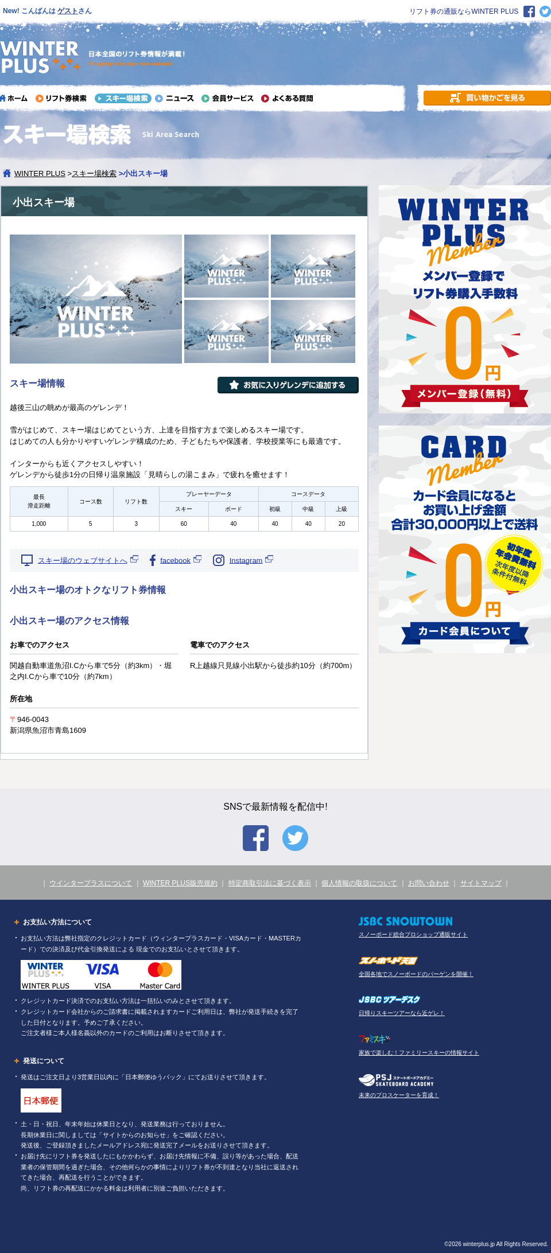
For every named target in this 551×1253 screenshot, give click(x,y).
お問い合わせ (428, 883)
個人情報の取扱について (359, 883)
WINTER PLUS (39, 173)
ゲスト (67, 11)
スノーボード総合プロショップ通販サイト (413, 934)
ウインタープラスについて (90, 883)
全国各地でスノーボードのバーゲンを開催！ (416, 974)
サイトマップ (481, 883)
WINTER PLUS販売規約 (180, 883)
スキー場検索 (94, 173)
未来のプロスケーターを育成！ (399, 1095)
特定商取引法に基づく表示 (269, 883)
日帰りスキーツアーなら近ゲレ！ (402, 1013)
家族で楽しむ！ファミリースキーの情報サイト (419, 1052)
